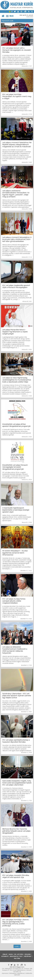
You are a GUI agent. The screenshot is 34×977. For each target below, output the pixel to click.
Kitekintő (4, 956)
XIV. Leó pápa (18, 954)
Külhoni (27, 954)
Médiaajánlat (12, 973)
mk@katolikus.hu (21, 970)
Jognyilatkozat (20, 973)
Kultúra (17, 958)
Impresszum (5, 973)
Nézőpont (27, 956)
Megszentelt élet (16, 956)
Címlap (4, 954)
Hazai (11, 954)
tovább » (17, 946)
